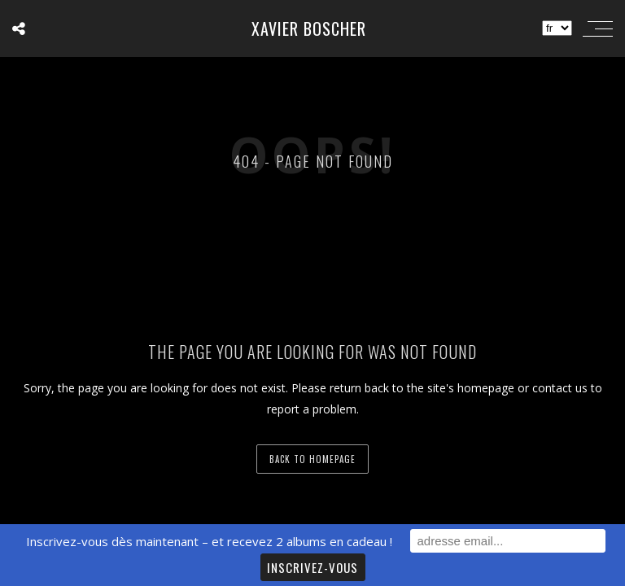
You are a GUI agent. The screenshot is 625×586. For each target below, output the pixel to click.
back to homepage (312, 459)
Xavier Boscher (308, 28)
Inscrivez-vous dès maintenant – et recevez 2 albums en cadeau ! (209, 541)
